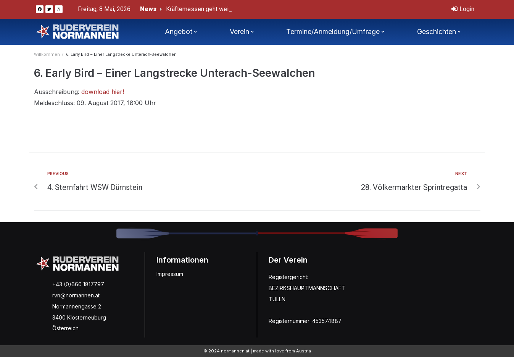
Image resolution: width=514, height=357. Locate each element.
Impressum (169, 274)
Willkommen (47, 54)
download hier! (102, 92)
